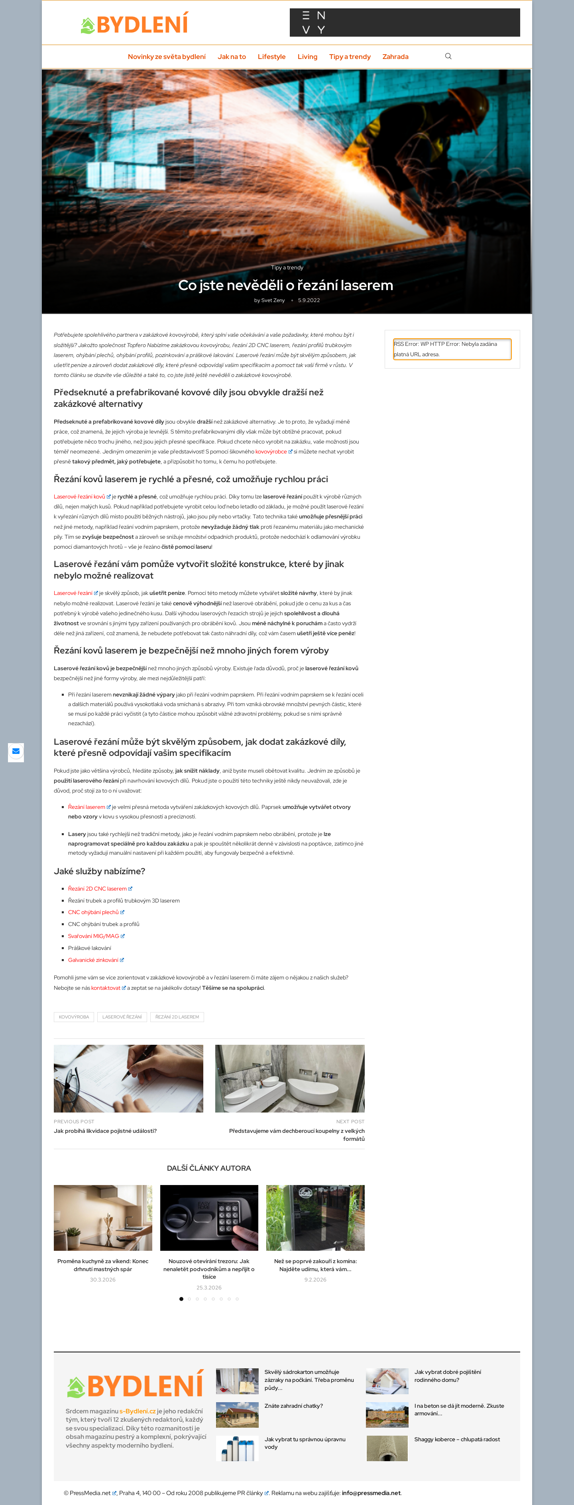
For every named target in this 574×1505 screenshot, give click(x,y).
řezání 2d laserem (177, 1017)
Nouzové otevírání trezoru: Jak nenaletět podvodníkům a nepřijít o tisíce (209, 1269)
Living (307, 56)
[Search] (448, 56)
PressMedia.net (93, 1493)
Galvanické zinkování (96, 959)
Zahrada (396, 56)
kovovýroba (74, 1017)
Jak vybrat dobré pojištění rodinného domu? (448, 1375)
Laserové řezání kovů (82, 496)
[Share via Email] (16, 751)
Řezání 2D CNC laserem (100, 888)
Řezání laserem (89, 806)
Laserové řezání (76, 593)
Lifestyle (272, 56)
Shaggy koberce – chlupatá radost (457, 1439)
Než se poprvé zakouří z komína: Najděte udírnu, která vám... (315, 1265)
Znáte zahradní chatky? (294, 1405)
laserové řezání (122, 1017)
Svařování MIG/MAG (96, 936)
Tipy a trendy (350, 56)
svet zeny (273, 300)
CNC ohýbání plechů (96, 912)
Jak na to (232, 56)
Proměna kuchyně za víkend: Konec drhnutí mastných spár (102, 1265)
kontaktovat (108, 987)
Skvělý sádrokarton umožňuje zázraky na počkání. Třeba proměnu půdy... (309, 1379)
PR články (253, 1493)
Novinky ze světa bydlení (167, 56)
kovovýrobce (274, 451)
